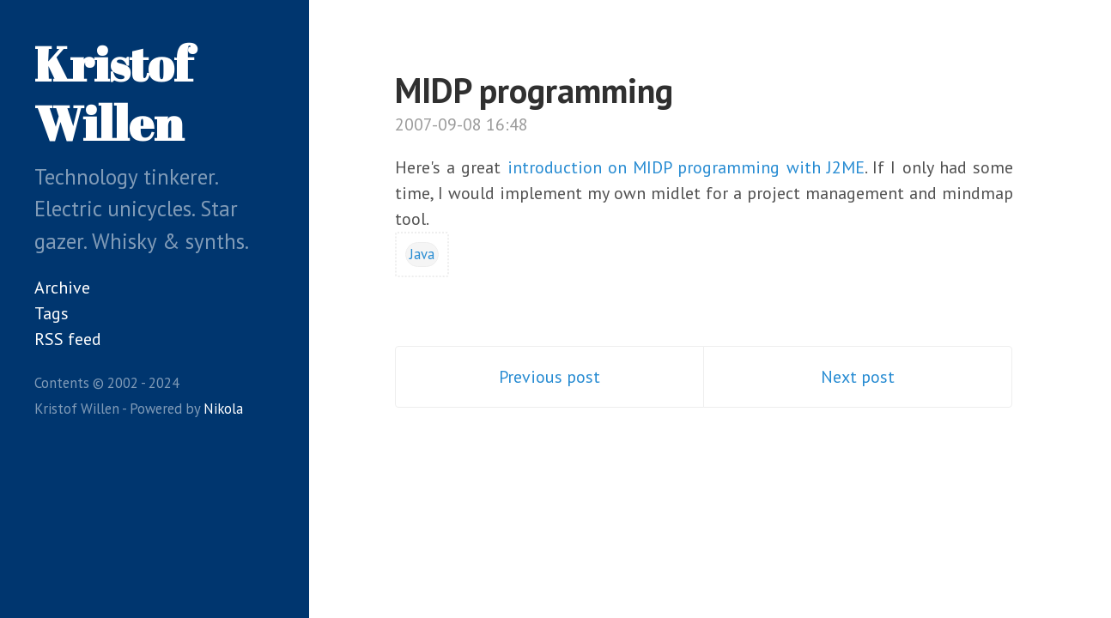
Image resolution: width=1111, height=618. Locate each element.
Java (422, 254)
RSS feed (67, 339)
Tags (51, 313)
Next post (858, 377)
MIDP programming (534, 90)
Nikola (223, 408)
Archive (62, 287)
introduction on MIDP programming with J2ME (686, 167)
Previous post (549, 377)
